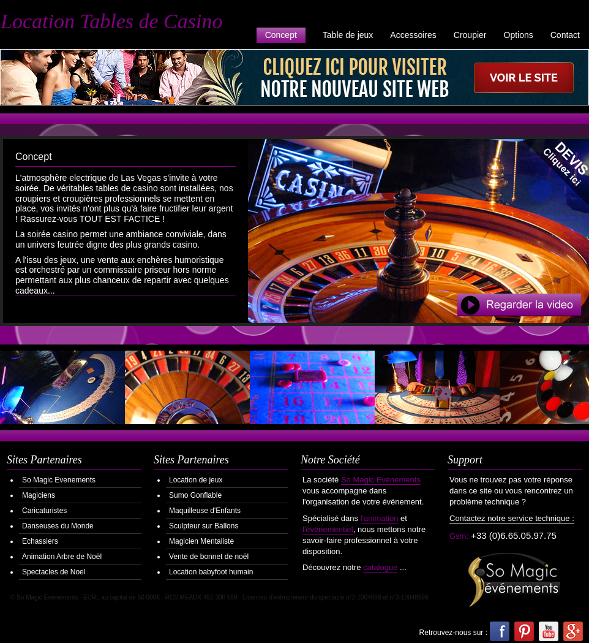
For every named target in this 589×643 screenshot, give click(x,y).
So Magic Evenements (59, 480)
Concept (281, 35)
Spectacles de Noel (53, 572)
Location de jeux (195, 480)
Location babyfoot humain (211, 572)
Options (518, 35)
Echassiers (40, 541)
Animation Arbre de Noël (62, 556)
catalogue (380, 567)
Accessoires (413, 35)
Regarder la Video (519, 305)
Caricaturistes (44, 510)
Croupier (470, 35)
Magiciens (38, 495)
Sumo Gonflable (195, 495)
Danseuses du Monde (58, 526)
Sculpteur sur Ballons (203, 526)
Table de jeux (348, 35)
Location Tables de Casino (111, 21)
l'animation (380, 518)
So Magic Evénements (381, 479)
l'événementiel (327, 529)
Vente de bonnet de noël (209, 556)
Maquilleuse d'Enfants (205, 510)
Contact (565, 35)
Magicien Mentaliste (201, 541)
